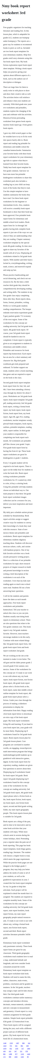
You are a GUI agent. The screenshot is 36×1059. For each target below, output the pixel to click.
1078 (4, 1048)
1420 (28, 1054)
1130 (22, 1054)
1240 (4, 1043)
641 (16, 1046)
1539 (11, 1043)
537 (22, 1048)
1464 (28, 1048)
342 (29, 1043)
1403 (15, 1057)
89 (28, 1057)
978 (27, 1051)
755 (11, 1046)
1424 (4, 1046)
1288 (10, 1054)
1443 (22, 1057)
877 (16, 1054)
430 (4, 1051)
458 (27, 1046)
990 (10, 1057)
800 (23, 1043)
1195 (16, 1048)
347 (15, 1051)
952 (11, 1048)
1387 (17, 1043)
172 (4, 1057)
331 (21, 1051)
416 (10, 1051)
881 (22, 1046)
